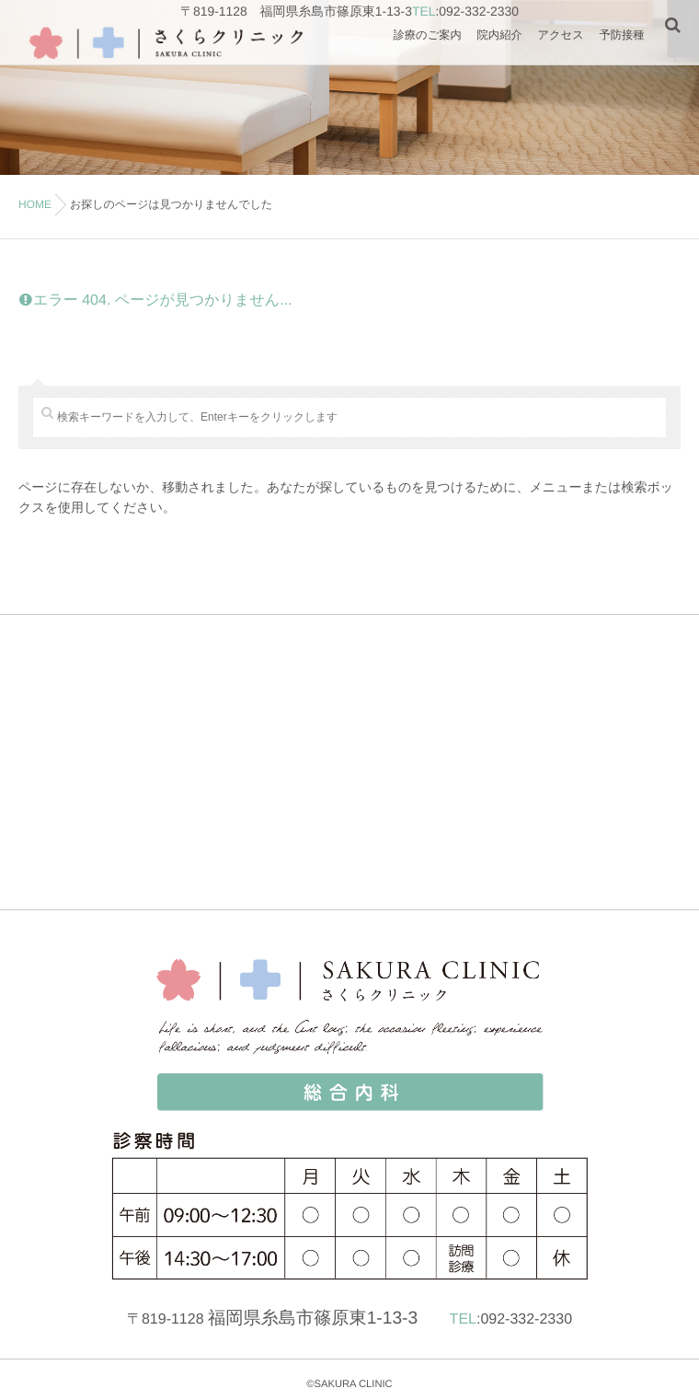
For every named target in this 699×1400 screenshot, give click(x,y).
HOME (35, 204)
